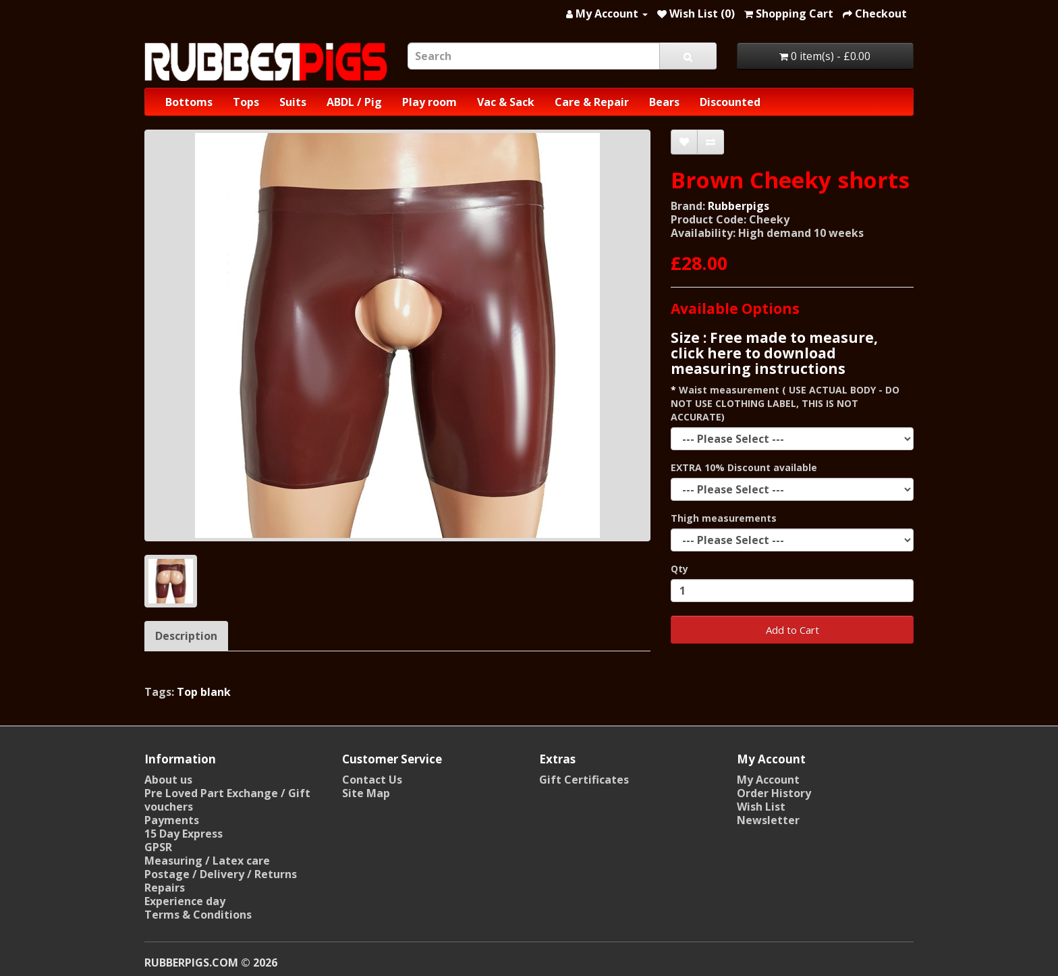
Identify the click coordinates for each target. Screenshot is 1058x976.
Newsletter (768, 820)
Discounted (730, 101)
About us (168, 779)
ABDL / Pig (354, 101)
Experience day (184, 901)
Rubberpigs (738, 205)
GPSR (158, 847)
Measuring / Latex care (207, 860)
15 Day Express (183, 833)
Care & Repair (592, 101)
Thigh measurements (724, 518)
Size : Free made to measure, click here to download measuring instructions (774, 353)
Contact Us (372, 779)
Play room (429, 101)
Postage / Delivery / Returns (220, 874)
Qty (679, 568)
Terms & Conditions (198, 914)
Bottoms (189, 101)
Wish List (761, 806)
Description (186, 635)
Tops (246, 101)
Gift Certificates (584, 779)
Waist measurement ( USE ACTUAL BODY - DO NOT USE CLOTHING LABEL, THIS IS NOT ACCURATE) (785, 403)
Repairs (164, 887)
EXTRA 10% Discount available (744, 467)
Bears (664, 101)
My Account (768, 779)
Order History (774, 793)
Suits (292, 101)
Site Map (366, 793)
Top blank (204, 691)
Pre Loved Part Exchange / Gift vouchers (227, 800)
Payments (171, 820)
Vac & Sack (505, 101)
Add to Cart (792, 629)
